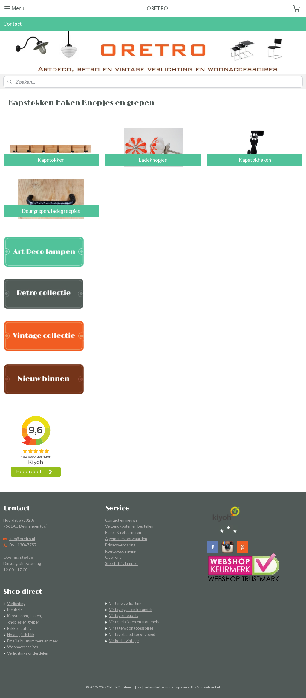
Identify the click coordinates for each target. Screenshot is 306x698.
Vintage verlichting (125, 603)
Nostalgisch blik (20, 634)
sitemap (128, 687)
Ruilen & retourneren (123, 532)
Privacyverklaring (120, 545)
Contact (12, 24)
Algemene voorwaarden (126, 538)
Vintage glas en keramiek (130, 609)
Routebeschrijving (120, 551)
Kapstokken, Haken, (24, 615)
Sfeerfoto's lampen (121, 563)
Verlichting (16, 603)
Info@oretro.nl (22, 538)
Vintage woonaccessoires (131, 628)
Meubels (14, 609)
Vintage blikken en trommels (134, 621)
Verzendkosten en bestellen (129, 526)
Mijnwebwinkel (208, 687)
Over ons (113, 557)
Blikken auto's (19, 628)
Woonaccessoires (22, 646)
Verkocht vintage (124, 640)
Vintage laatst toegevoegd (132, 634)
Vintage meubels (123, 615)
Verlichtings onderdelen (27, 653)
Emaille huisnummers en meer (32, 641)
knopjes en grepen (24, 622)
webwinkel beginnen (160, 687)
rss (139, 687)
